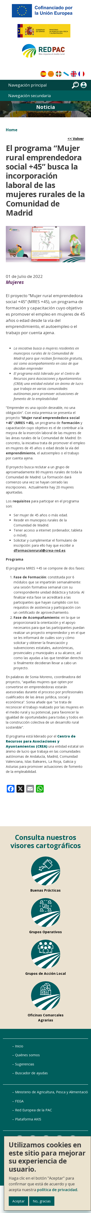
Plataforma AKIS (28, 1119)
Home (11, 129)
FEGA (19, 1101)
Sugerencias (24, 1064)
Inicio (19, 1046)
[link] (11, 788)
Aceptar (18, 1201)
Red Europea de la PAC (33, 1110)
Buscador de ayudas (31, 1073)
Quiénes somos (27, 1055)
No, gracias (42, 1201)
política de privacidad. (57, 1189)
